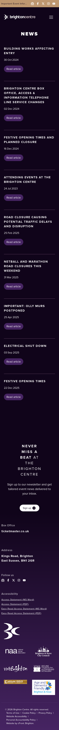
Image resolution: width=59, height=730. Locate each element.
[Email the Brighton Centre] (32, 3)
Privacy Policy (45, 713)
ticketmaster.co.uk (15, 531)
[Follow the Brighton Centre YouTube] (24, 580)
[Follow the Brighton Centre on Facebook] (8, 580)
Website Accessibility (16, 716)
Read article (13, 69)
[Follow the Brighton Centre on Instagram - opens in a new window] (48, 3)
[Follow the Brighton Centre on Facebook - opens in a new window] (37, 3)
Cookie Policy (29, 713)
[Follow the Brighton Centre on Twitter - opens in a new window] (43, 3)
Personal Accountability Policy (21, 720)
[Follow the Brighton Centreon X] (13, 580)
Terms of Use (12, 713)
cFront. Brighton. (26, 723)
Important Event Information (17, 3)
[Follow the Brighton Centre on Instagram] (18, 580)
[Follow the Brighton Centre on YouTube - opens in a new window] (53, 3)
